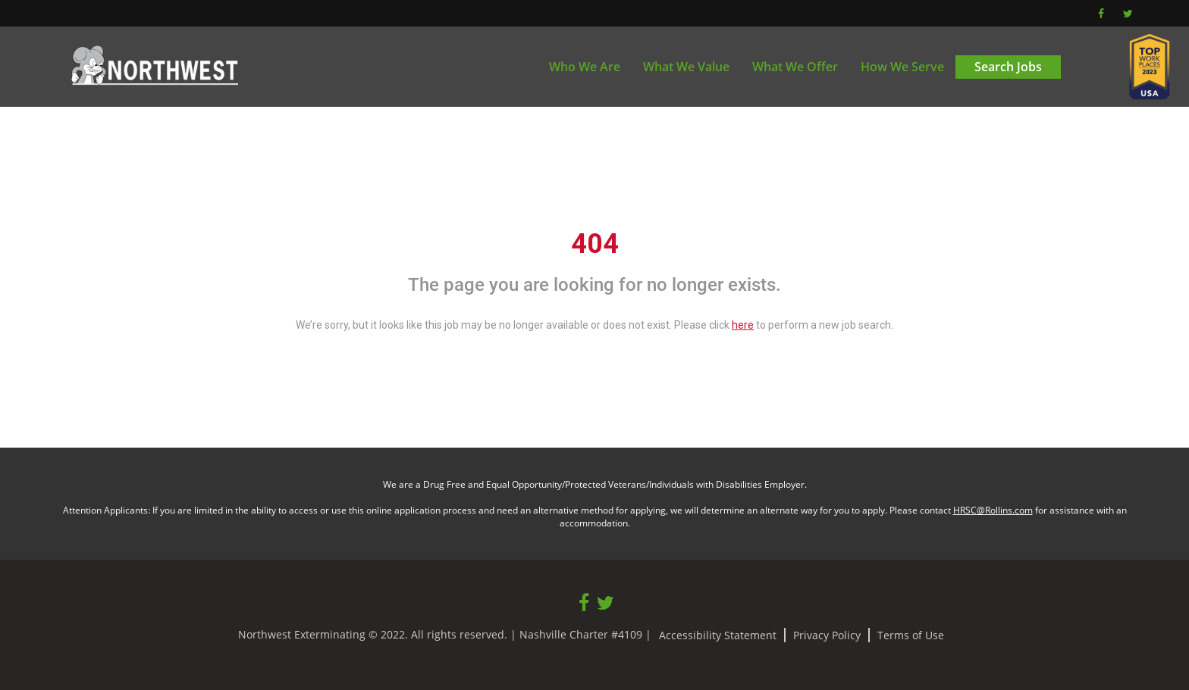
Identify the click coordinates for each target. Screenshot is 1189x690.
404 (595, 244)
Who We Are (584, 66)
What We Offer (795, 66)
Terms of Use (910, 635)
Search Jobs (1008, 66)
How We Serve (902, 66)
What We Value (686, 66)
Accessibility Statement (717, 635)
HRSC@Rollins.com (993, 510)
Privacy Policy (827, 635)
